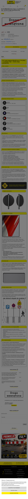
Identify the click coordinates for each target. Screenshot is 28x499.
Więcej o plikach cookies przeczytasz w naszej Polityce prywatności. (11, 485)
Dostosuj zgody (14, 490)
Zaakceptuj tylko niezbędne (14, 487)
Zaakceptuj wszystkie (14, 493)
